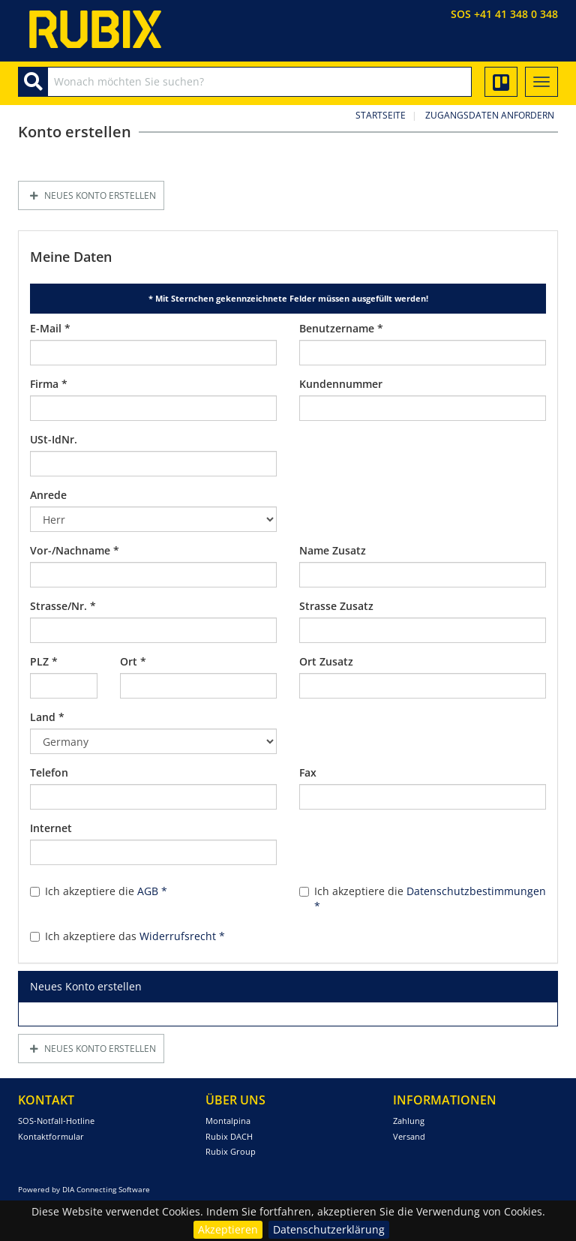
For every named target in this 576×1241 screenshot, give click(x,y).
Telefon (49, 772)
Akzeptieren (228, 1229)
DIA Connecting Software (106, 1189)
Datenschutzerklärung (329, 1229)
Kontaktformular (51, 1136)
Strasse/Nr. (63, 606)
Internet (51, 828)
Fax (307, 772)
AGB (152, 891)
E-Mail (50, 328)
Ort (133, 661)
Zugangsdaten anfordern (489, 115)
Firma (49, 384)
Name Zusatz (332, 550)
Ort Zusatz (326, 661)
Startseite (381, 115)
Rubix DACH (229, 1136)
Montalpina (228, 1120)
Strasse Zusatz (336, 606)
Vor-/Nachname (74, 550)
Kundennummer (340, 384)
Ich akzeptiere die (98, 891)
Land (47, 717)
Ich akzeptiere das (127, 936)
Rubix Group (231, 1151)
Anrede (48, 495)
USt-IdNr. (53, 439)
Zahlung (408, 1120)
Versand (409, 1136)
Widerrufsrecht (182, 936)
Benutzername (341, 328)
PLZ (44, 661)
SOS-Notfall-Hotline (56, 1120)
